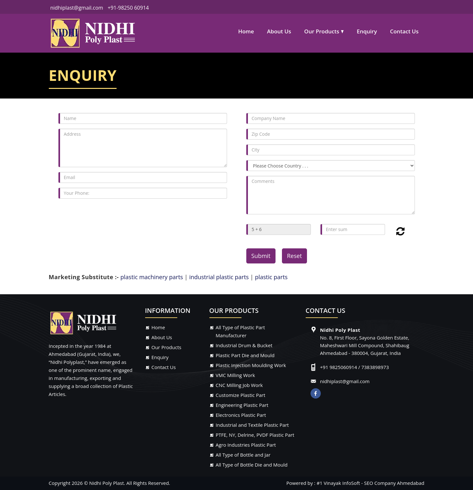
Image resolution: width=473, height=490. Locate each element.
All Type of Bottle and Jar (243, 454)
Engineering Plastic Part (242, 405)
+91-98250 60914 (128, 7)
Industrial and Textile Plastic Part (252, 425)
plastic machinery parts (152, 277)
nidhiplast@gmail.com (76, 7)
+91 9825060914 (338, 367)
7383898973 (375, 367)
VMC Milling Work (235, 375)
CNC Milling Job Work (239, 385)
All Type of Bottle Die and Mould (252, 464)
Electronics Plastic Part (241, 415)
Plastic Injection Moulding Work (251, 365)
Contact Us (404, 31)
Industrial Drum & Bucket (244, 345)
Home (246, 31)
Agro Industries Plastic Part (246, 445)
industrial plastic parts (219, 277)
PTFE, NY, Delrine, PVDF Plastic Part (255, 435)
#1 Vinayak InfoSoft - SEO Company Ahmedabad (371, 483)
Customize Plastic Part (241, 395)
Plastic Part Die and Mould (245, 355)
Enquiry (367, 31)
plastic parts (271, 277)
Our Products (321, 31)
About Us (279, 31)
